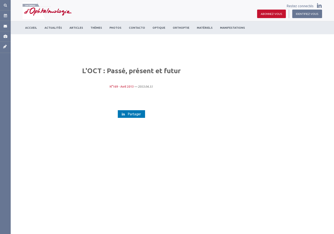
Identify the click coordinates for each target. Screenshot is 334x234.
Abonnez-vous (271, 13)
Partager (131, 114)
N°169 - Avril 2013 (122, 86)
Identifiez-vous (307, 13)
